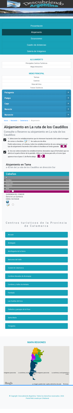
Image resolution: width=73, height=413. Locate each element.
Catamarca (24, 121)
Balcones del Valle (15, 260)
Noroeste (38, 115)
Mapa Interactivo (36, 67)
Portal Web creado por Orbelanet (37, 398)
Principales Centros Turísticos (36, 63)
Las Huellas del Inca (15, 301)
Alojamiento (36, 32)
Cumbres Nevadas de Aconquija (19, 276)
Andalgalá (11, 243)
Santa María (12, 318)
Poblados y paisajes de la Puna (19, 309)
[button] (33, 371)
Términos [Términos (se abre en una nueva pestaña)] (66, 384)
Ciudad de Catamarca (16, 268)
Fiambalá (11, 293)
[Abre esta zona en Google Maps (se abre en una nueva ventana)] (8, 383)
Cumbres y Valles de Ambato (18, 284)
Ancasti (11, 235)
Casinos (36, 81)
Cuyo (38, 103)
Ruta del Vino (36, 84)
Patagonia (38, 92)
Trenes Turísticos (36, 88)
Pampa (38, 98)
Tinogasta (11, 326)
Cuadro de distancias (36, 45)
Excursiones (36, 38)
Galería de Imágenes (36, 51)
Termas (36, 77)
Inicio (6, 121)
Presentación (37, 26)
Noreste (38, 109)
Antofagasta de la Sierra (16, 251)
